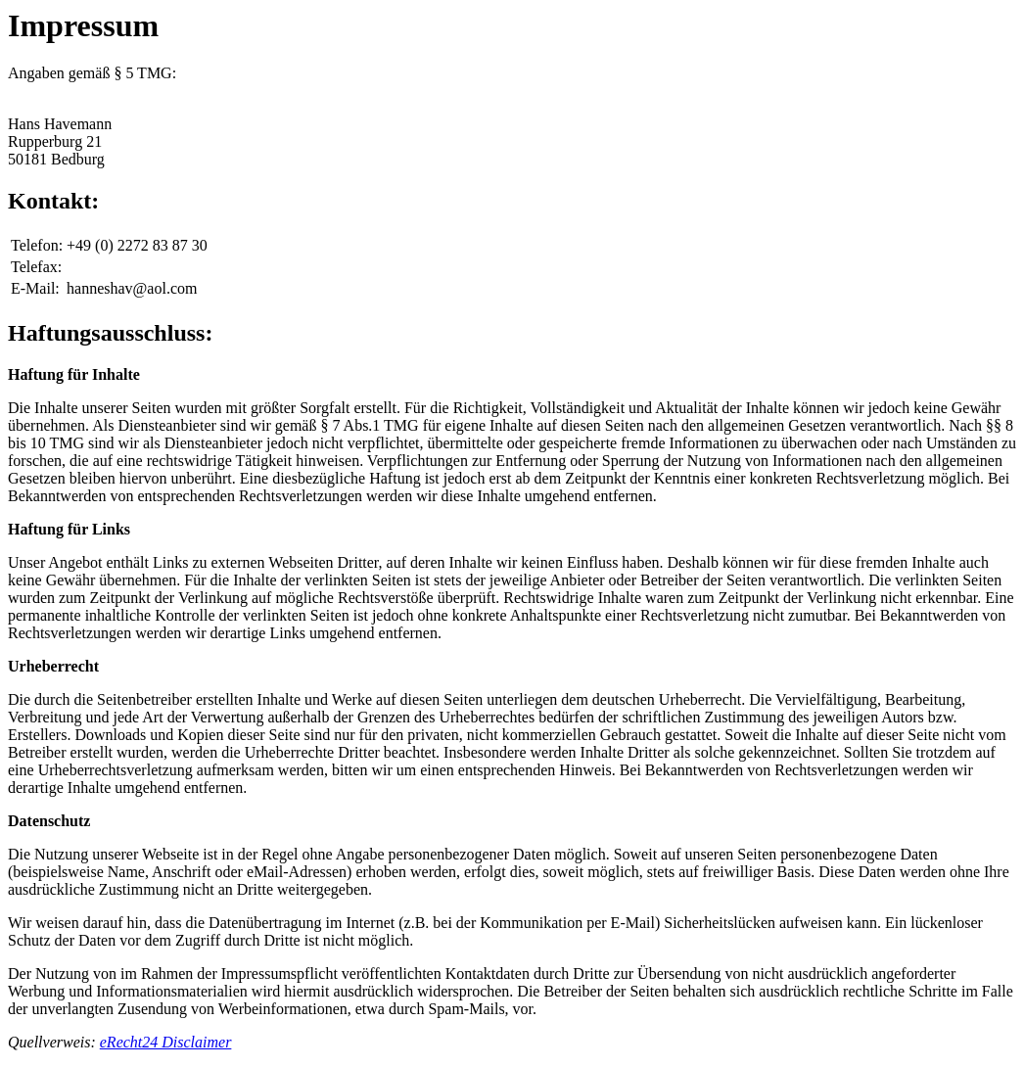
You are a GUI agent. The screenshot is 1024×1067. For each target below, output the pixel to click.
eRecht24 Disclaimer (166, 1042)
